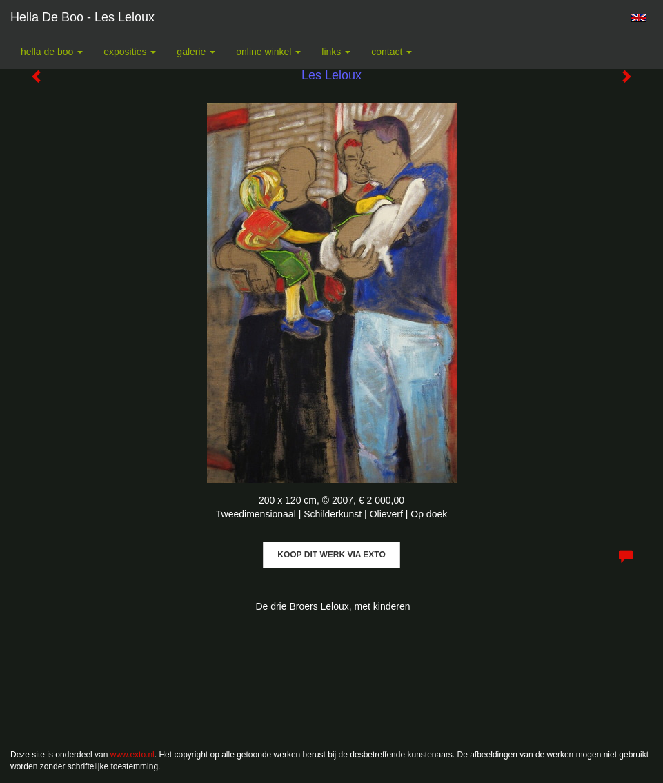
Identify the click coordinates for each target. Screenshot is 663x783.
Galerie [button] (196, 51)
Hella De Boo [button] (52, 51)
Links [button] (335, 51)
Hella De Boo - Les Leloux (82, 17)
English (638, 18)
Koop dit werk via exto (331, 554)
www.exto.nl (132, 755)
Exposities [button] (129, 51)
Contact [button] (391, 51)
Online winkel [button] (268, 51)
